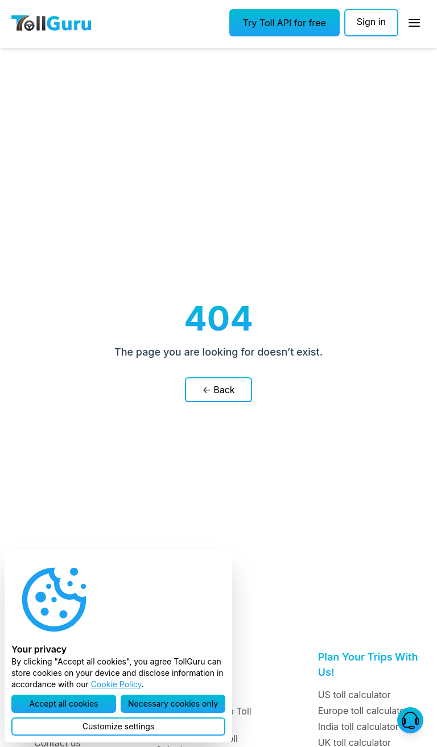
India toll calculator (358, 726)
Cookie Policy (116, 684)
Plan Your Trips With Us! (368, 664)
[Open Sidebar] (414, 22)
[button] (284, 22)
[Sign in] (371, 22)
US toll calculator (354, 694)
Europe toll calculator (363, 710)
